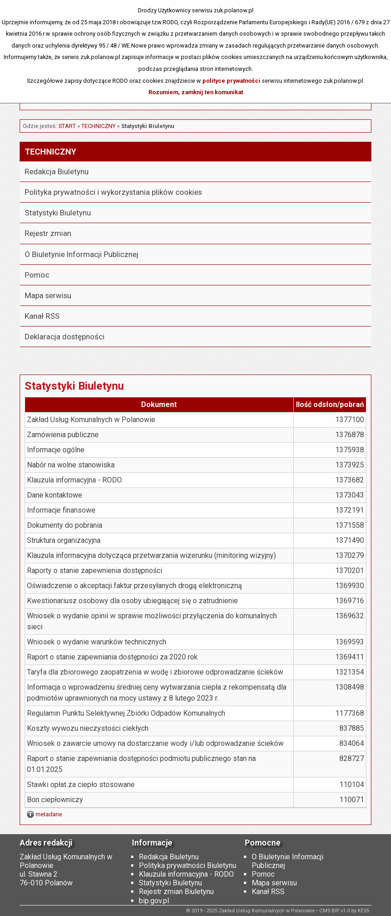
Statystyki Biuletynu (58, 212)
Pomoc (37, 274)
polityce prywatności (231, 80)
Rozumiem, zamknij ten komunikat (195, 92)
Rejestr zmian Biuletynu (176, 891)
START (67, 126)
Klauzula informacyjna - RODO (186, 874)
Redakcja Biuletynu (57, 171)
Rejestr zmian (48, 233)
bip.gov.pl (154, 900)
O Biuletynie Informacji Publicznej (81, 254)
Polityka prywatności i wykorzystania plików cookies (113, 192)
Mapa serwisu (48, 295)
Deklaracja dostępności (65, 336)
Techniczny (98, 126)
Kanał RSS (42, 316)
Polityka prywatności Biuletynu (187, 865)
